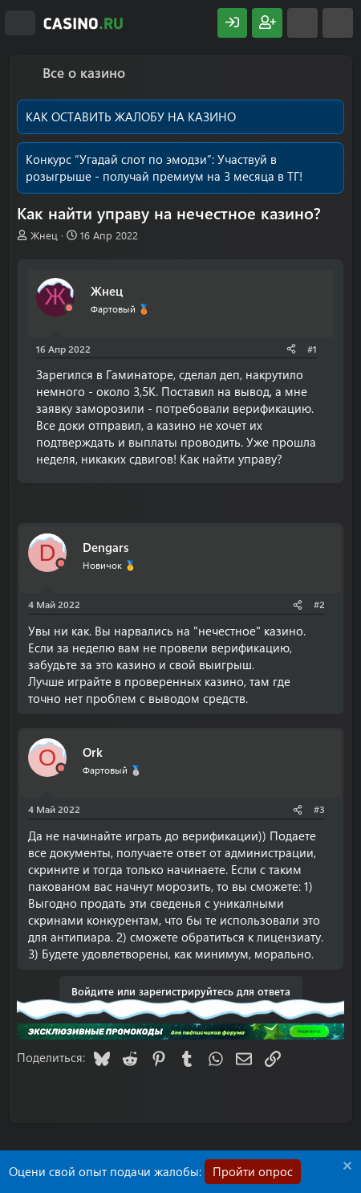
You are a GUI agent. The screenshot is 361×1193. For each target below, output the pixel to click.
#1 (312, 348)
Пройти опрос (253, 1171)
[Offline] (69, 308)
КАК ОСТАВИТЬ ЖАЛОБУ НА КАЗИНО (131, 116)
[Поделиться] (291, 349)
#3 (319, 809)
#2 (319, 604)
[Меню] (20, 23)
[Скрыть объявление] (345, 1167)
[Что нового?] (302, 23)
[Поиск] (337, 23)
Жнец (44, 235)
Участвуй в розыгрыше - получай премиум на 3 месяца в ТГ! (164, 167)
